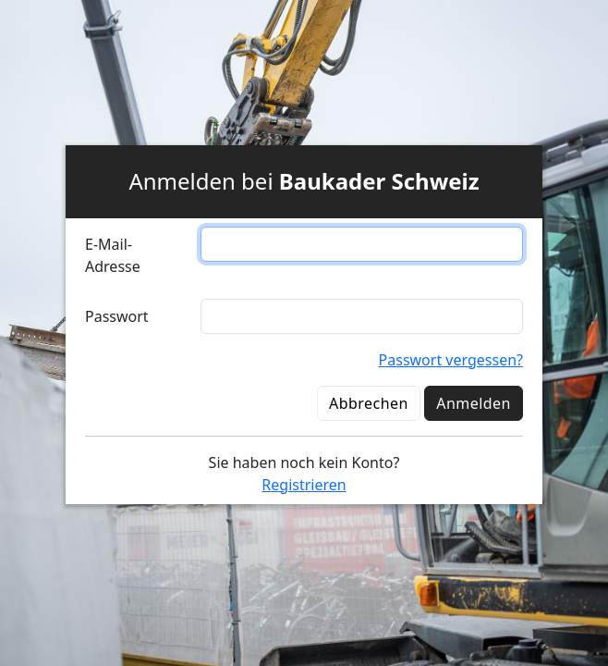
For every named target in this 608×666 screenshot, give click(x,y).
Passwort (117, 316)
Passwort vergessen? (451, 360)
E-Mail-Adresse (112, 255)
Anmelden (473, 403)
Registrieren (303, 485)
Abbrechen (368, 403)
